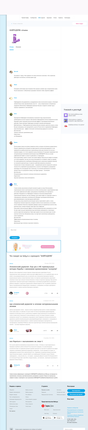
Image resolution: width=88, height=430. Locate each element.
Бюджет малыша (13, 394)
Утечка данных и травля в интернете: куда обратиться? (75, 120)
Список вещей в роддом (31, 399)
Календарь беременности (15, 399)
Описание (18, 47)
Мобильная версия (61, 394)
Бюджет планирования (15, 392)
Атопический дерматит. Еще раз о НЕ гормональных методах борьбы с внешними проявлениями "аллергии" (33, 267)
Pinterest (53, 413)
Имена (27, 397)
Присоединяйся (76, 390)
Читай (11, 408)
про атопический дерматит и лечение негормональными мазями (34, 305)
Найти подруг (79, 23)
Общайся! (12, 390)
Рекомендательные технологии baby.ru (75, 412)
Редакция (44, 392)
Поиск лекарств (29, 404)
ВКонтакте (45, 409)
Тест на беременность (15, 397)
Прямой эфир (25, 17)
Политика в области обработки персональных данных (75, 415)
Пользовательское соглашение (75, 410)
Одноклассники (55, 409)
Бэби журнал (13, 401)
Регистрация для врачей (76, 394)
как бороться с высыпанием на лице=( (26, 341)
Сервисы (60, 17)
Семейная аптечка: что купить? (76, 124)
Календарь (67, 17)
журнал (41, 17)
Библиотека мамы (14, 404)
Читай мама (28, 406)
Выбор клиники (29, 390)
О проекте (45, 386)
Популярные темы (14, 406)
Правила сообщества (72, 407)
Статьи (55, 17)
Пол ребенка (28, 394)
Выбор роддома (29, 392)
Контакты (59, 390)
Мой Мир (45, 413)
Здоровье (49, 17)
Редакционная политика (47, 394)
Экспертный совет (61, 392)
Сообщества (33, 17)
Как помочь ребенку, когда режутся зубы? (75, 114)
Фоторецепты (29, 401)
